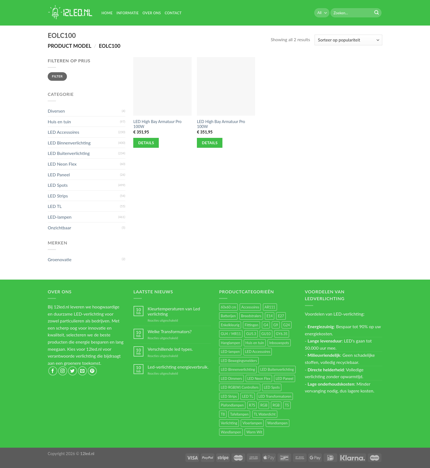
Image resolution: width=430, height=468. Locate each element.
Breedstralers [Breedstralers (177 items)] (251, 316)
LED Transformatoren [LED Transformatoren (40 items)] (275, 396)
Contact (173, 13)
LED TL (55, 206)
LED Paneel (59, 174)
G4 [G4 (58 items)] (266, 325)
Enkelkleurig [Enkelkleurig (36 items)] (230, 325)
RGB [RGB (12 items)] (276, 405)
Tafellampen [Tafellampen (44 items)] (239, 414)
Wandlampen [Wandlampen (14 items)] (231, 432)
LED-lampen (60, 216)
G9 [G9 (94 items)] (275, 325)
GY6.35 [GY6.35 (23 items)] (281, 334)
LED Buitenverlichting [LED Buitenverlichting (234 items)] (277, 369)
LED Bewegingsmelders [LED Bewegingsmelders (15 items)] (239, 360)
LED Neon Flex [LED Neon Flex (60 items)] (258, 378)
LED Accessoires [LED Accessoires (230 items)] (257, 351)
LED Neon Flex (62, 163)
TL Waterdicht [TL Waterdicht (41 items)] (265, 414)
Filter (57, 76)
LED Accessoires (63, 132)
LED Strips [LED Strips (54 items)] (229, 396)
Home (107, 13)
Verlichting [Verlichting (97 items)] (229, 423)
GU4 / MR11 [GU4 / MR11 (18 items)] (231, 334)
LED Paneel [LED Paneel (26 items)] (284, 378)
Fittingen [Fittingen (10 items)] (251, 325)
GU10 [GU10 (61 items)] (266, 334)
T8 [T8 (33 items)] (223, 414)
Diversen (56, 110)
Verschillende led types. (170, 349)
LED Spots (58, 185)
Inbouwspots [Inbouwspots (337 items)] (279, 343)
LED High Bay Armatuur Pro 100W (157, 124)
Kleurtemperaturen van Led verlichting (174, 311)
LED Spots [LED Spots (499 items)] (272, 387)
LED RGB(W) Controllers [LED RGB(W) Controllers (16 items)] (240, 387)
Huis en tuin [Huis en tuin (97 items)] (254, 343)
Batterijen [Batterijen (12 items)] (228, 316)
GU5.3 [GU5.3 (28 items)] (251, 334)
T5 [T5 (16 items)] (287, 405)
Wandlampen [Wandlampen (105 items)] (277, 423)
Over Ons (152, 13)
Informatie (128, 13)
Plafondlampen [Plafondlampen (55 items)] (232, 405)
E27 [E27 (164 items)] (281, 316)
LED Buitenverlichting (69, 153)
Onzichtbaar (59, 227)
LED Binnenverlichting (69, 142)
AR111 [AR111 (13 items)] (270, 307)
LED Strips (58, 195)
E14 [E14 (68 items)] (270, 316)
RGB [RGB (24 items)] (263, 405)
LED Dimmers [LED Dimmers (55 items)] (231, 378)
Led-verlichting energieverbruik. (178, 366)
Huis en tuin (59, 121)
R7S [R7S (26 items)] (252, 405)
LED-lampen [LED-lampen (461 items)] (230, 351)
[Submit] (376, 13)
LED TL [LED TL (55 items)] (247, 396)
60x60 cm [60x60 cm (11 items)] (228, 307)
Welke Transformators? (170, 331)
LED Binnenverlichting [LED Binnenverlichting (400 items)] (238, 369)
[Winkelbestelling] (348, 40)
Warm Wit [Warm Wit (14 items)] (254, 432)
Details (146, 142)
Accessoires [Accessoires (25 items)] (250, 307)
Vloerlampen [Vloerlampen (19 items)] (252, 423)
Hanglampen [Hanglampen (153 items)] (230, 343)
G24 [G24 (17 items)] (286, 325)
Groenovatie (60, 259)
